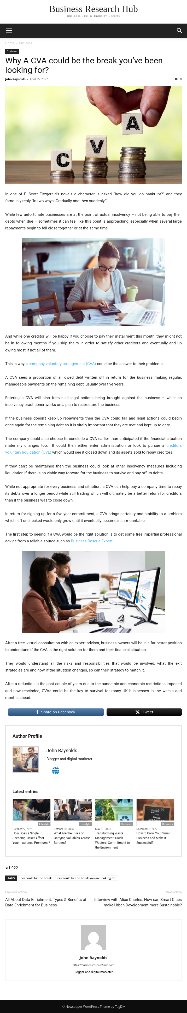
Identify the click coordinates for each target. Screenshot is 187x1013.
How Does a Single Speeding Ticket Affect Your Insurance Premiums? (31, 838)
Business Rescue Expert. (92, 541)
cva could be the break (36, 878)
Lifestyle (44, 824)
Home (9, 43)
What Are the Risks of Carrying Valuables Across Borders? (72, 838)
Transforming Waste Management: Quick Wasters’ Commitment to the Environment (112, 840)
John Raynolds (15, 79)
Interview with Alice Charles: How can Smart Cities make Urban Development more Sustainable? (138, 902)
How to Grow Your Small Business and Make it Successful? (153, 838)
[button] (9, 31)
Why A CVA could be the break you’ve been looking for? (84, 65)
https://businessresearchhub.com (93, 965)
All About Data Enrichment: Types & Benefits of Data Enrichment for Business (45, 902)
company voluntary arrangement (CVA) (62, 363)
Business (25, 43)
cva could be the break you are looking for (86, 878)
